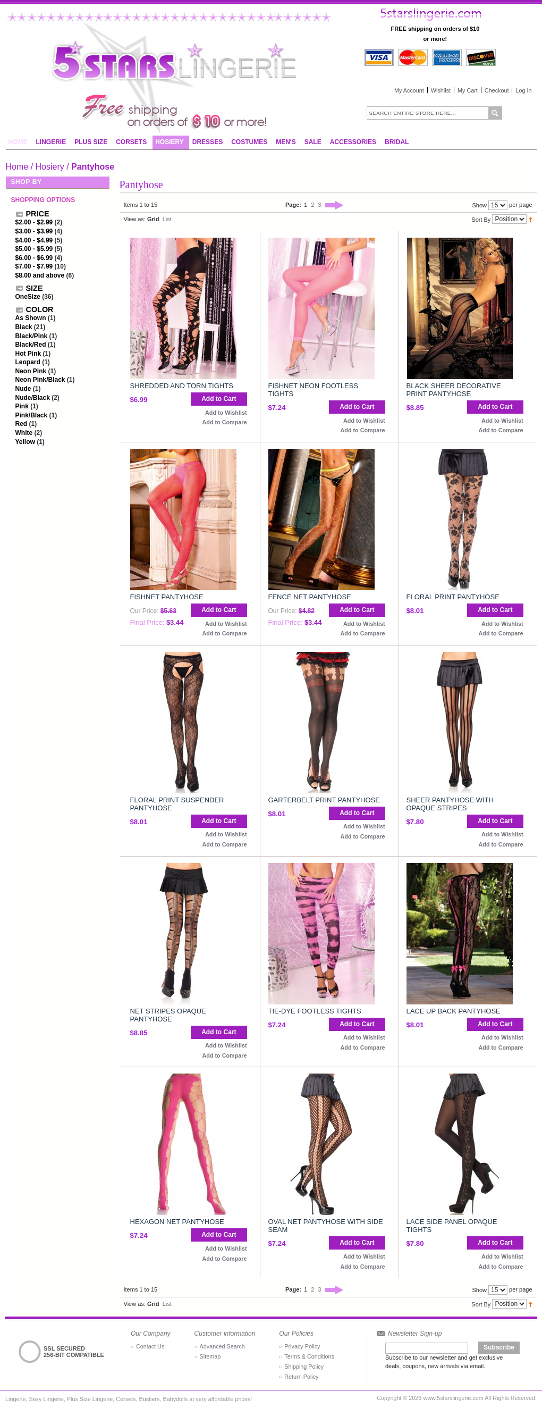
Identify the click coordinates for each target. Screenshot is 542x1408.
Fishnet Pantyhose (167, 597)
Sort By (480, 219)
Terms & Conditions (309, 1356)
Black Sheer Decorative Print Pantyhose (453, 390)
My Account (409, 90)
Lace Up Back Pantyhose (453, 1011)
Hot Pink (28, 353)
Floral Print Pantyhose (452, 597)
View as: (135, 219)
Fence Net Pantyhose (309, 597)
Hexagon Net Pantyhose (177, 1222)
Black (23, 327)
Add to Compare (224, 422)
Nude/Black (32, 397)
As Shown (30, 318)
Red (21, 424)
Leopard (27, 362)
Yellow (25, 442)
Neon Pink (31, 371)
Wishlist (441, 90)
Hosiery (50, 166)
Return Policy (301, 1376)
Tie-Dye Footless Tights (314, 1011)
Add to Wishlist (226, 412)
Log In (523, 90)
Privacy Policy (302, 1346)
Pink (22, 406)
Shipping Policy (304, 1366)
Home (17, 166)
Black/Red (30, 344)
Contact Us (150, 1346)
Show (479, 205)
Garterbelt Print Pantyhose (324, 800)
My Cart (468, 90)
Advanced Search (222, 1346)
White (24, 433)
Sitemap (210, 1356)
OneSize (27, 296)
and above (40, 275)
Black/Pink (31, 336)
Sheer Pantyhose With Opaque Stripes (450, 804)
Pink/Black (31, 415)
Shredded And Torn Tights (181, 386)
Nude (23, 388)
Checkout (497, 90)
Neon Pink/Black (40, 379)
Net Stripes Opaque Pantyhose (168, 1015)
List (167, 219)
